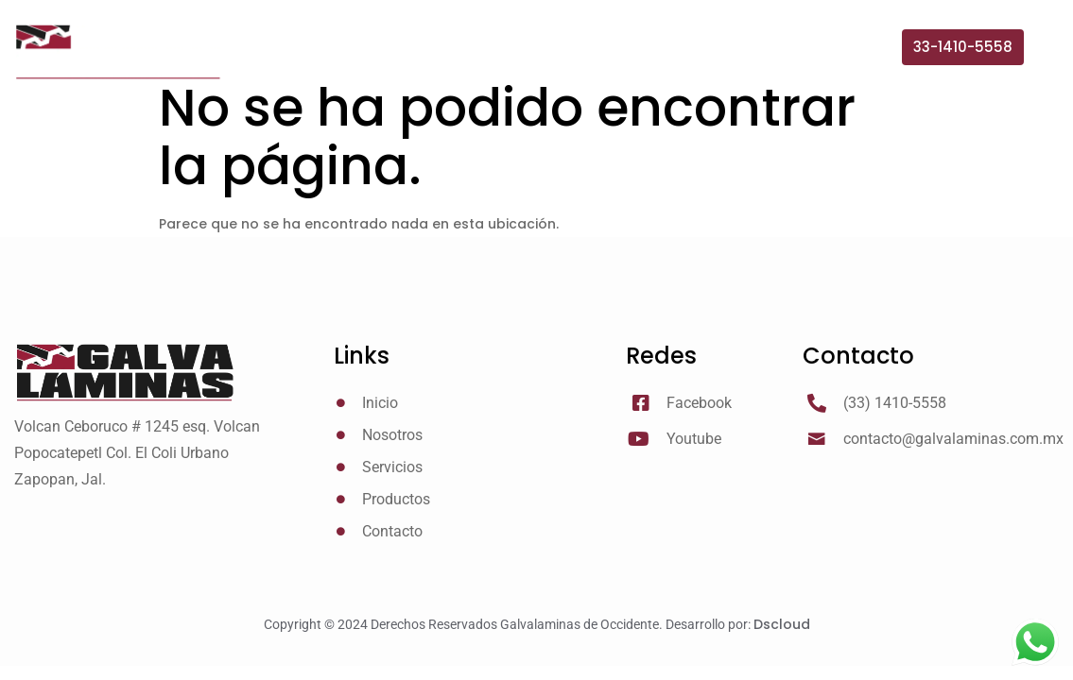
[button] (963, 47)
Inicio (401, 56)
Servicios (607, 56)
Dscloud (781, 624)
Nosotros (496, 56)
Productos (723, 56)
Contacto (843, 56)
